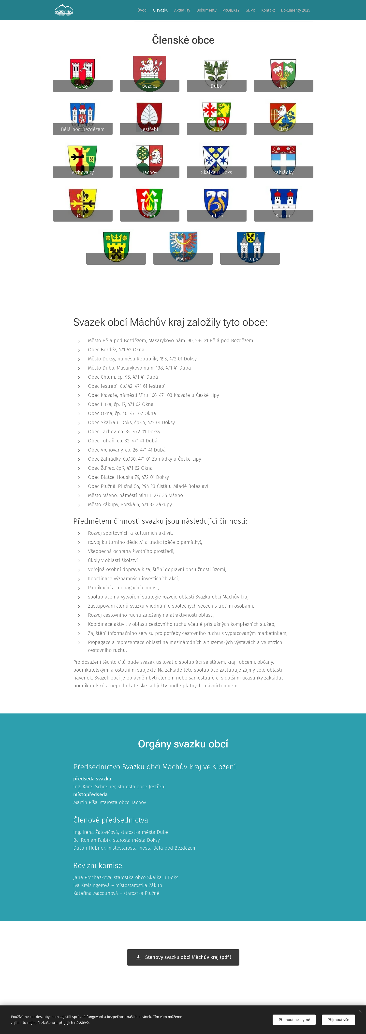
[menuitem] (139, 10)
